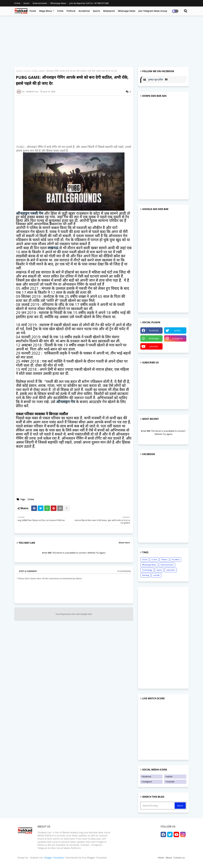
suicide (156, 575)
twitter (177, 330)
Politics (164, 559)
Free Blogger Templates (94, 857)
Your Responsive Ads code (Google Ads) (74, 614)
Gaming (145, 575)
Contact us (179, 857)
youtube (153, 346)
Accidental (84, 10)
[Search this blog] (158, 805)
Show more (124, 542)
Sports (96, 10)
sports (159, 570)
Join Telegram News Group (152, 10)
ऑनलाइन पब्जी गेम (29, 213)
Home (32, 10)
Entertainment (40, 3)
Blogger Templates (54, 857)
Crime (17, 3)
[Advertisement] (101, 41)
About (169, 857)
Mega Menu (45, 10)
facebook (153, 330)
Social (26, 3)
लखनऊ (53, 247)
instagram (177, 338)
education (170, 570)
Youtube (170, 781)
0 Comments (124, 571)
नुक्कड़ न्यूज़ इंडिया (156, 79)
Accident (175, 559)
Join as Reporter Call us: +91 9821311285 (89, 3)
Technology (147, 570)
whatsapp (153, 338)
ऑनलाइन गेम (65, 401)
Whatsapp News (58, 3)
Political (71, 10)
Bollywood (109, 10)
